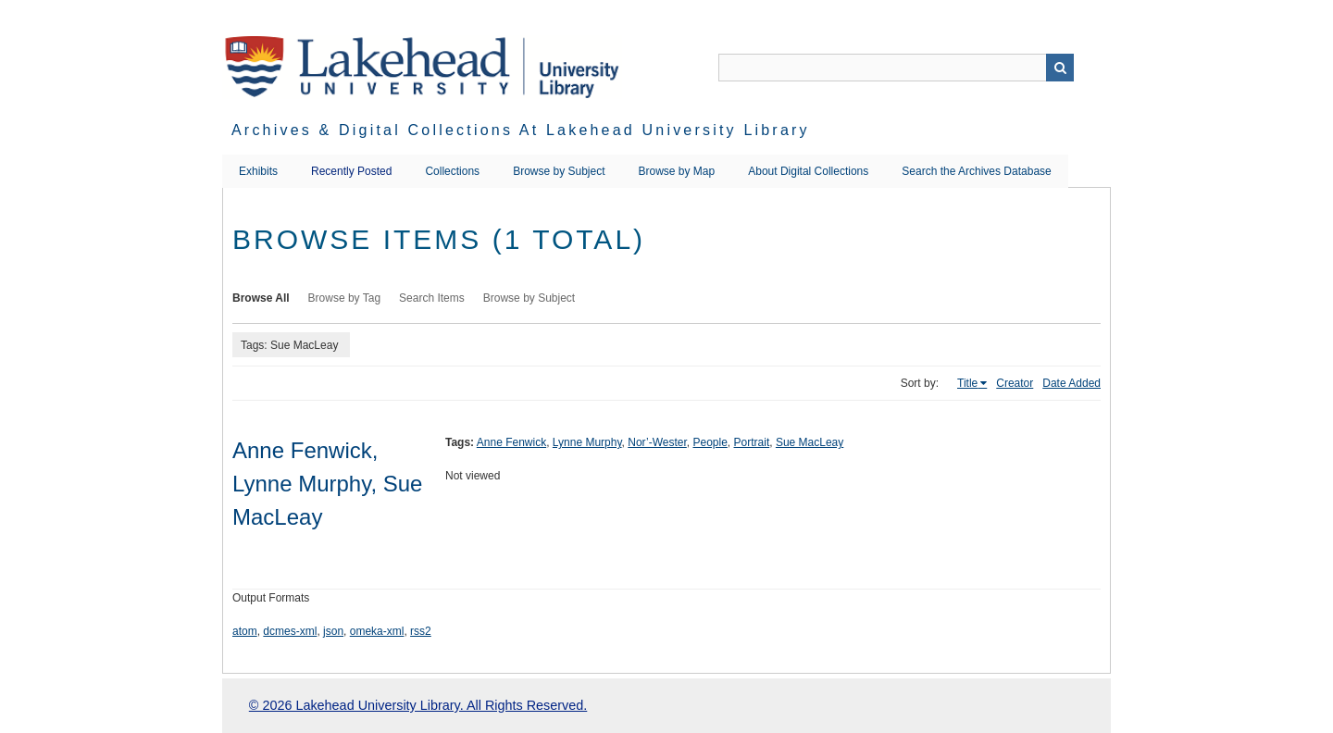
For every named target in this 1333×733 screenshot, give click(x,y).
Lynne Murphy (587, 442)
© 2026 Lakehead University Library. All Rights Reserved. (418, 705)
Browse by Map (677, 171)
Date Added (1071, 383)
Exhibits (258, 171)
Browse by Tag (344, 298)
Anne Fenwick (511, 442)
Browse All (261, 298)
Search (1060, 67)
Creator (1014, 383)
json (333, 631)
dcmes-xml (290, 631)
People (709, 442)
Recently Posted (351, 171)
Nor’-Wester (657, 442)
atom (244, 631)
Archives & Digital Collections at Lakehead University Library (520, 130)
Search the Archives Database (976, 171)
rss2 (420, 631)
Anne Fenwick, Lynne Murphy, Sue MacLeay (327, 483)
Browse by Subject (558, 171)
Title (967, 383)
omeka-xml (377, 631)
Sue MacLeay (809, 442)
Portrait (752, 442)
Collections (452, 171)
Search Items (432, 298)
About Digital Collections (808, 171)
